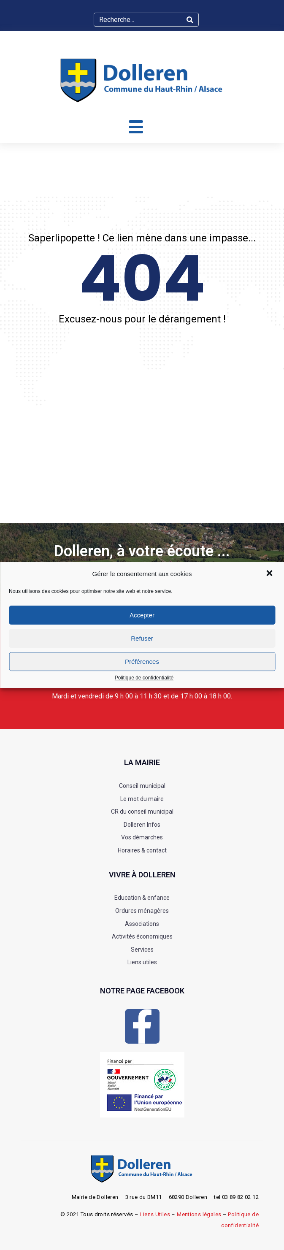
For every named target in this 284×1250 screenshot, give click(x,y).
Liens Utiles (155, 1214)
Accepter (142, 615)
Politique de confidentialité (144, 678)
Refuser (142, 638)
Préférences (142, 661)
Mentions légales (199, 1214)
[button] (270, 574)
